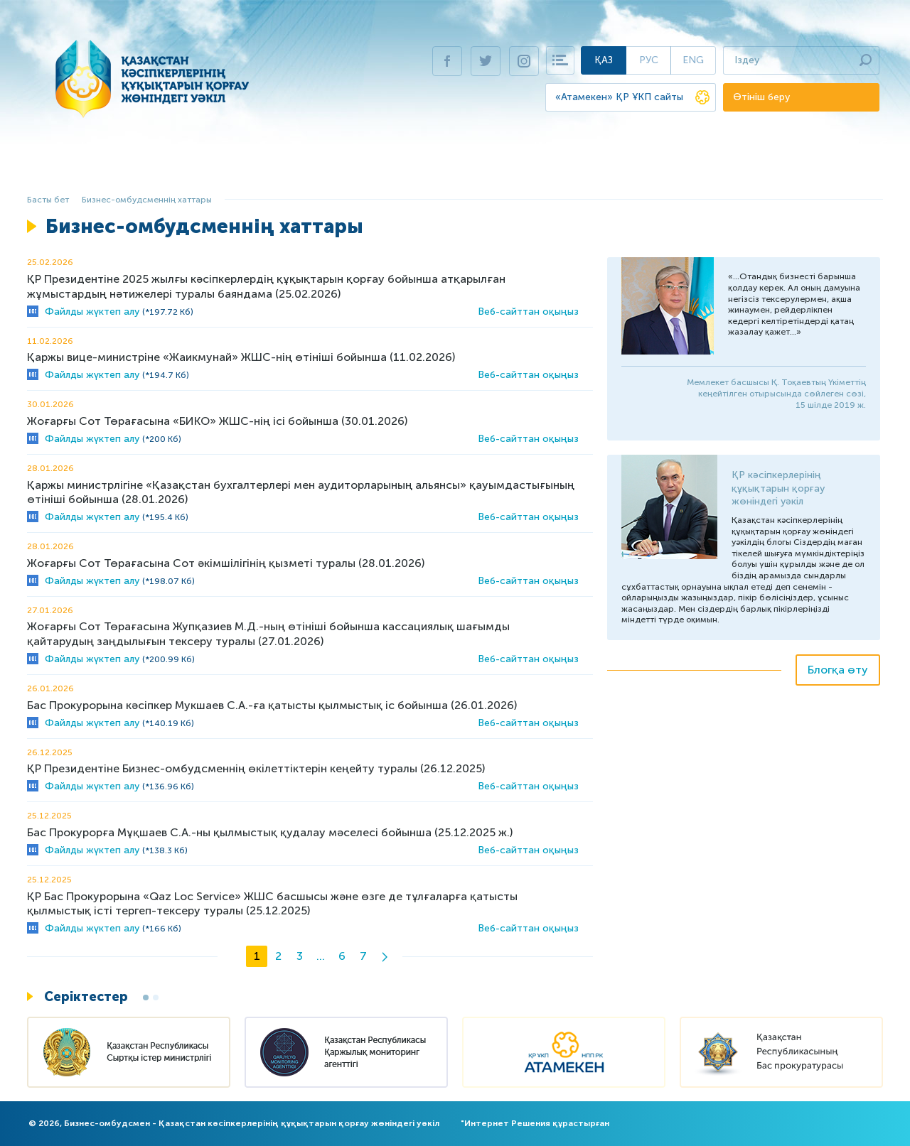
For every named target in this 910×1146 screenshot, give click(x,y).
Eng (693, 60)
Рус (648, 60)
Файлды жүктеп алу (92, 312)
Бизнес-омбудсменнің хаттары (147, 200)
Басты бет (67, 167)
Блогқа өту (838, 669)
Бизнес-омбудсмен (157, 167)
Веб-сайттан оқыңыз (528, 312)
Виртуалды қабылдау (608, 167)
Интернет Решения (507, 1123)
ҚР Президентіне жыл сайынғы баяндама (428, 167)
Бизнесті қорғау (263, 167)
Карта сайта (560, 60)
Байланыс (821, 167)
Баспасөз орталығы (731, 167)
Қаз (603, 60)
